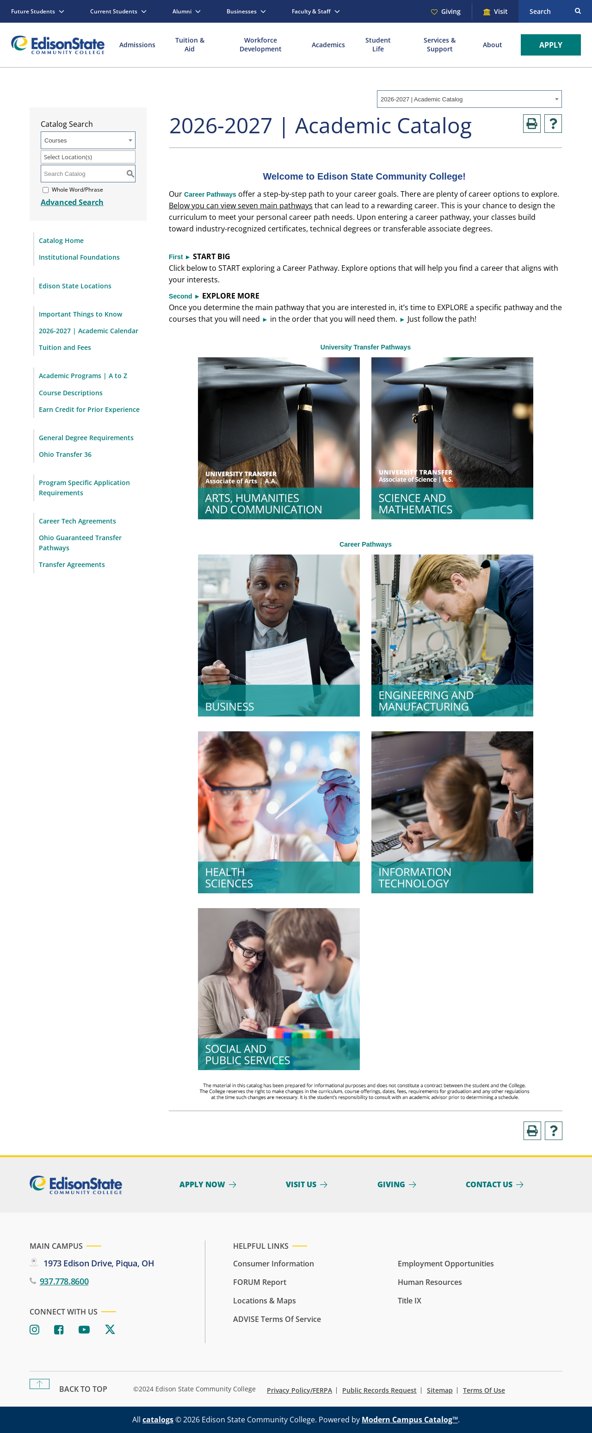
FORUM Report (259, 1282)
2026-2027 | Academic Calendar (88, 330)
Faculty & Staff (311, 11)
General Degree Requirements (86, 437)
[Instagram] (34, 1330)
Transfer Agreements (72, 564)
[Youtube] (84, 1330)
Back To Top (83, 1389)
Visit (501, 11)
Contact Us (489, 1184)
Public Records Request (379, 1390)
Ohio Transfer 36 (65, 454)
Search (540, 11)
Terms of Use (484, 1390)
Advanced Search (72, 202)
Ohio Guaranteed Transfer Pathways (80, 542)
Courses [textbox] (55, 140)
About (492, 44)
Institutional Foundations (79, 257)
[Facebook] (59, 1330)
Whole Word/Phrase (77, 190)
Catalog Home (61, 240)
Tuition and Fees (65, 347)
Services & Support (440, 44)
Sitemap (440, 1390)
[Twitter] (110, 1330)
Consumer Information (273, 1264)
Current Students (113, 11)
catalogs (157, 1419)
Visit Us (301, 1184)
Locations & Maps (264, 1301)
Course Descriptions (71, 392)
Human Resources (430, 1282)
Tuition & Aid (189, 44)
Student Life (378, 44)
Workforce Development (261, 44)
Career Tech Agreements (77, 521)
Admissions (137, 44)
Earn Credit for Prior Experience (89, 409)
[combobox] (469, 99)
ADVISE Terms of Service (277, 1319)
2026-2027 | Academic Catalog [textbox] (422, 99)
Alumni (182, 11)
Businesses (242, 11)
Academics (328, 44)
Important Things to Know (80, 314)
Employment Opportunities (446, 1264)
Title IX (409, 1301)
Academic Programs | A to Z (83, 375)
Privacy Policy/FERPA (299, 1390)
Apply (550, 45)
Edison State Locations (75, 285)
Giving (451, 11)
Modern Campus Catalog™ (410, 1419)
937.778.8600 (64, 1281)
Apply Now (202, 1184)
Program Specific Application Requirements (84, 487)
